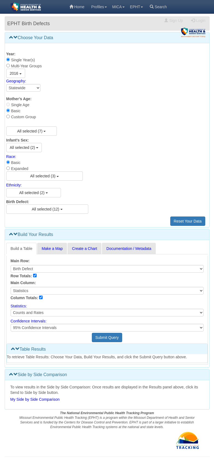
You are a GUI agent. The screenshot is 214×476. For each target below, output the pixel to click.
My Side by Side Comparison (35, 399)
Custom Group (23, 117)
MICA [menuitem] (118, 7)
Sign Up (173, 20)
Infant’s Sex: (17, 140)
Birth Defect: (17, 202)
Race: (11, 156)
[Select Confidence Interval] (107, 327)
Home (76, 7)
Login (198, 20)
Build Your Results (31, 234)
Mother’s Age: (19, 99)
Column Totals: (24, 298)
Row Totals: (21, 276)
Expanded (19, 168)
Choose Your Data (31, 37)
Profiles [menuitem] (99, 7)
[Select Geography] (23, 88)
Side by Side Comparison (38, 374)
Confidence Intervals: (29, 321)
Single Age (20, 105)
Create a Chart (84, 248)
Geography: (16, 81)
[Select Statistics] (107, 312)
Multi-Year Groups (26, 66)
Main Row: (20, 261)
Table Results (28, 349)
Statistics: (19, 306)
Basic (15, 111)
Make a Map (52, 248)
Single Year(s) (23, 60)
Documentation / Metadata (128, 248)
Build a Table (22, 248)
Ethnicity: (14, 185)
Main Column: (23, 283)
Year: (11, 54)
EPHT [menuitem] (136, 7)
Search (158, 7)
